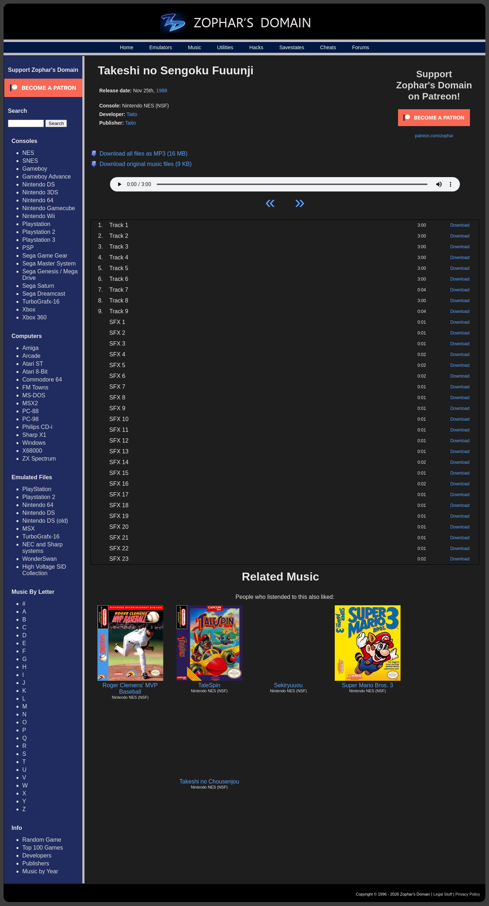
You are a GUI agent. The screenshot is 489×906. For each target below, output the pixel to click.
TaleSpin (209, 685)
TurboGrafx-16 (40, 302)
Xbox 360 (34, 317)
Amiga (30, 348)
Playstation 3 (38, 240)
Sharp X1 (34, 435)
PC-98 (30, 419)
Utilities (225, 47)
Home (126, 47)
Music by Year (40, 871)
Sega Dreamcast (43, 294)
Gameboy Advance (46, 177)
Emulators (160, 47)
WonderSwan (39, 559)
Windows (34, 443)
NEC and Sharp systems (42, 547)
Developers (36, 855)
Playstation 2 (38, 232)
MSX (28, 529)
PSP (28, 248)
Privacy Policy (468, 894)
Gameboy (34, 169)
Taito (132, 114)
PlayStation (36, 489)
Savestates (291, 47)
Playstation (36, 224)
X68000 (32, 451)
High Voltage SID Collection (44, 570)
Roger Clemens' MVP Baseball (129, 688)
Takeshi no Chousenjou (209, 781)
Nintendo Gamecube (48, 208)
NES (28, 153)
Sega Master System (49, 263)
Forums (360, 47)
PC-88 (30, 411)
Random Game (41, 840)
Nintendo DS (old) (45, 521)
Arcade (31, 356)
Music (194, 47)
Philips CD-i (37, 427)
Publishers (35, 863)
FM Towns (35, 387)
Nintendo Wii (38, 216)
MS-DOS (33, 395)
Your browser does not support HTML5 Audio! (285, 182)
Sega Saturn (38, 286)
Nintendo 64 (37, 200)
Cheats (328, 47)
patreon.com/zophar (434, 135)
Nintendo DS (38, 184)
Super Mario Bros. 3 (367, 685)
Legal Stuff (442, 894)
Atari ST (32, 364)
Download (459, 225)
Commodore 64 (42, 379)
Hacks (256, 47)
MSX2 (30, 403)
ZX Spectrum (39, 459)
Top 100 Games (42, 848)
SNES (30, 161)
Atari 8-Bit (34, 372)
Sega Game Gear (44, 256)
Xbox (28, 309)
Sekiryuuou (288, 685)
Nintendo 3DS (40, 192)
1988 (161, 90)
